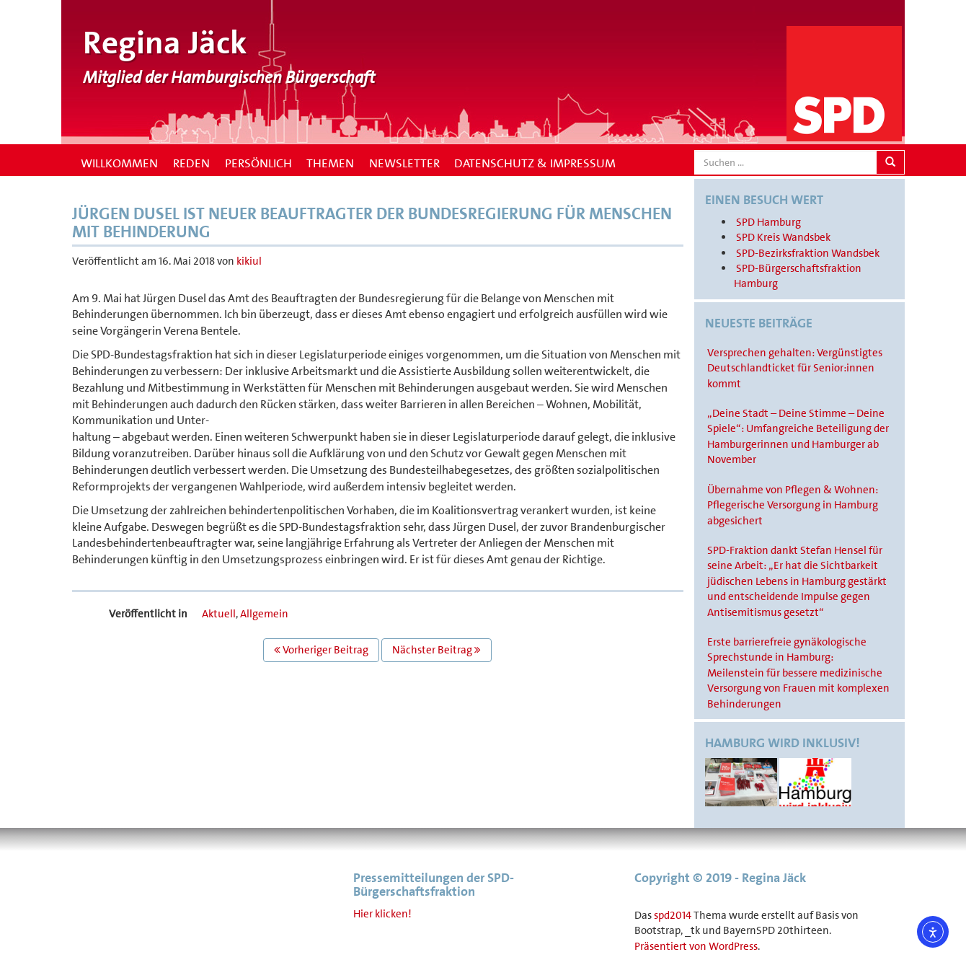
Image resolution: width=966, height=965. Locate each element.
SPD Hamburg (768, 222)
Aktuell (219, 614)
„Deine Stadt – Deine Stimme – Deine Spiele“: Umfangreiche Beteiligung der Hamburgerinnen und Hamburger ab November (798, 436)
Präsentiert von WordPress (696, 946)
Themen (330, 163)
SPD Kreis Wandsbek (783, 237)
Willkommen (118, 163)
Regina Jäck (165, 43)
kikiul (249, 261)
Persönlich (258, 163)
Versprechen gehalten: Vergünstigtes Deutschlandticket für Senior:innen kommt (794, 368)
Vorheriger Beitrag (321, 650)
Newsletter (404, 163)
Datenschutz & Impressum (535, 163)
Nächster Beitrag (436, 650)
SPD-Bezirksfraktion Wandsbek (807, 253)
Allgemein (264, 614)
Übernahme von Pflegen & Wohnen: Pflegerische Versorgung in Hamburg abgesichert (792, 505)
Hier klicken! (382, 914)
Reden (191, 163)
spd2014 (672, 915)
